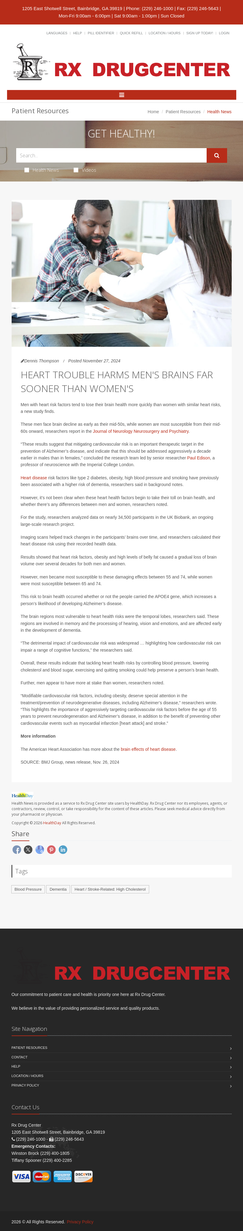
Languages (56, 33)
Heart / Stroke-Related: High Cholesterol (110, 889)
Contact (20, 1057)
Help (77, 33)
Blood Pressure (28, 889)
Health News (41, 170)
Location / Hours (164, 33)
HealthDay (52, 822)
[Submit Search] (217, 155)
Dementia (58, 889)
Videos (85, 170)
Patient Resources (183, 111)
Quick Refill (131, 33)
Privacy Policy (25, 1085)
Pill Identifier (101, 33)
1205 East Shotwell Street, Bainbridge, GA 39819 (72, 8)
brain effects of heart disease (148, 749)
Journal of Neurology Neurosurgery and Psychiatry (141, 431)
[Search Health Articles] (111, 155)
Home (153, 111)
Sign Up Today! (199, 33)
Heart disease (34, 477)
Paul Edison (198, 457)
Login (224, 33)
